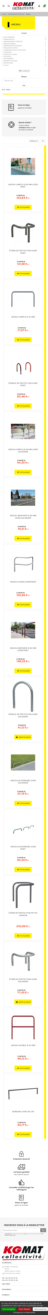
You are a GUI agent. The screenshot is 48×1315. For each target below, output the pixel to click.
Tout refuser (24, 1309)
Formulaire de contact (12, 1273)
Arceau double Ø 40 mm (23, 1045)
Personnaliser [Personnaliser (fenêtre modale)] (40, 1309)
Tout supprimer (24, 71)
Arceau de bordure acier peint (23, 848)
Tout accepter (8, 1309)
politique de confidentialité (34, 1233)
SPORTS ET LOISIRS (10, 54)
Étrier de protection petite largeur (23, 914)
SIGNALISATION (8, 39)
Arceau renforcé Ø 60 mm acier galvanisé (23, 516)
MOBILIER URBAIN (9, 44)
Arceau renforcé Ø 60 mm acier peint (23, 649)
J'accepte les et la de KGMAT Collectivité (24, 1234)
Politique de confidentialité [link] (24, 1312)
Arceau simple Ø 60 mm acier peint (23, 185)
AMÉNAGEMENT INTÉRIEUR (12, 46)
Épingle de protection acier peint (23, 384)
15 (43, 141)
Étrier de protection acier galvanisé (23, 980)
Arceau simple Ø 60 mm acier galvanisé (23, 450)
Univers (6, 65)
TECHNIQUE (7, 52)
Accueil (24, 33)
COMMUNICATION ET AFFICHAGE (14, 50)
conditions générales (18, 1233)
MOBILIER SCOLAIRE (10, 61)
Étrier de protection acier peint (23, 251)
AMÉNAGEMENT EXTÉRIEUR (12, 41)
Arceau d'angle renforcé (23, 582)
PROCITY (9, 81)
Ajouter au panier (23, 737)
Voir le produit (23, 207)
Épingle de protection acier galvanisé (23, 715)
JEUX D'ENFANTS (9, 37)
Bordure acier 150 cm (23, 1111)
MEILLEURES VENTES (10, 48)
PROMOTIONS (8, 63)
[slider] (2, 94)
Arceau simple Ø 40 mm (23, 317)
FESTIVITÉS (7, 56)
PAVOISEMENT (8, 58)
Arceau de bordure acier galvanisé (23, 781)
